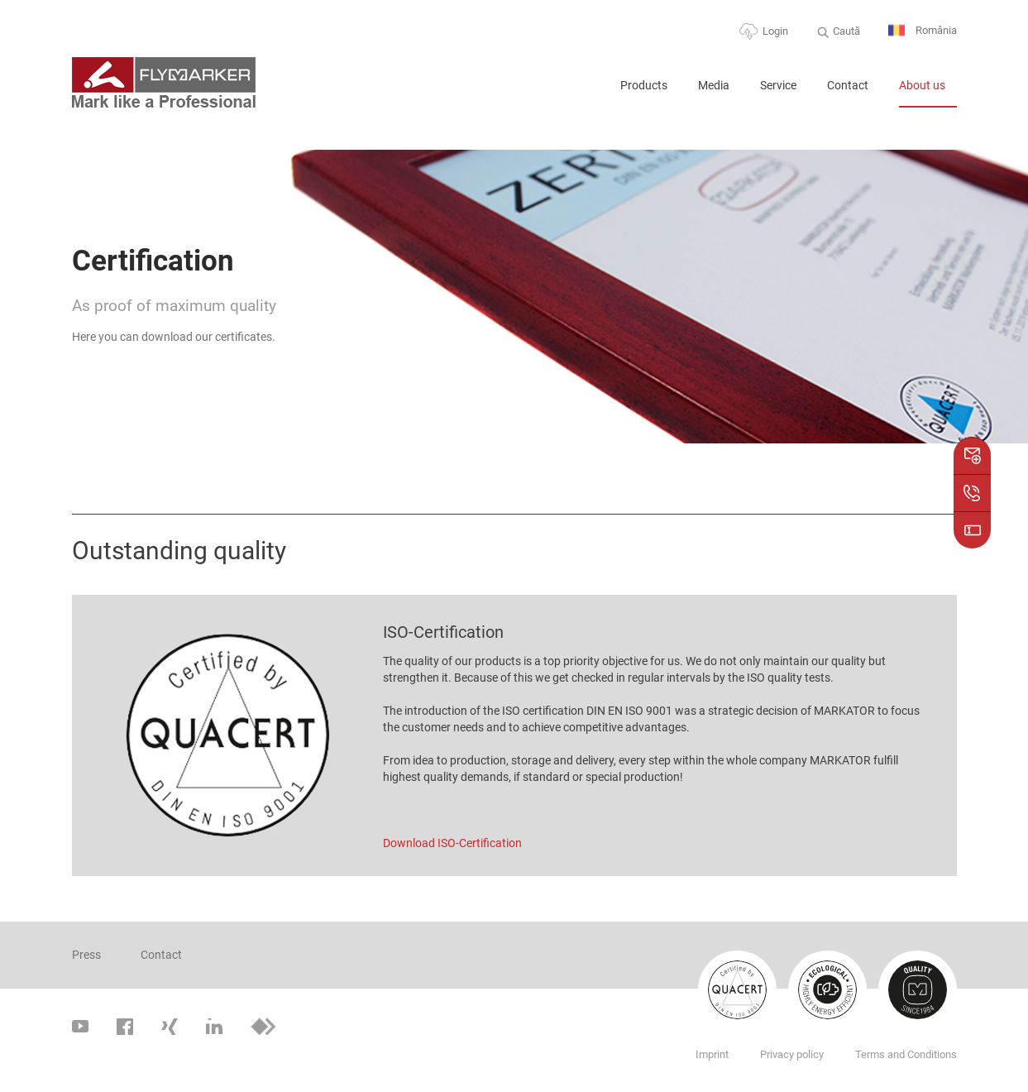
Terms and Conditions (906, 1054)
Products (643, 85)
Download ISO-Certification (452, 843)
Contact (847, 85)
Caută (846, 31)
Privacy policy (792, 1054)
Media (713, 85)
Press (86, 954)
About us (922, 85)
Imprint (712, 1054)
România (922, 31)
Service (778, 85)
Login (775, 31)
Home (586, 92)
